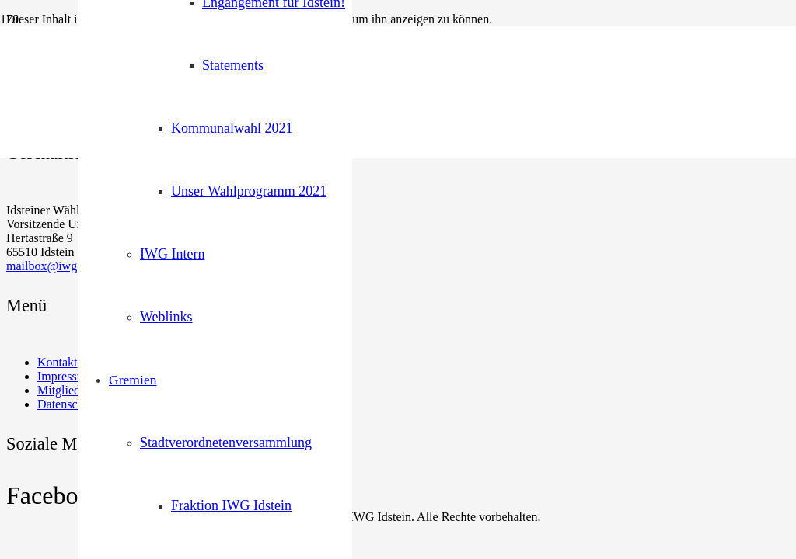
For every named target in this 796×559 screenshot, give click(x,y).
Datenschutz (68, 404)
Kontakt (57, 362)
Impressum (65, 376)
